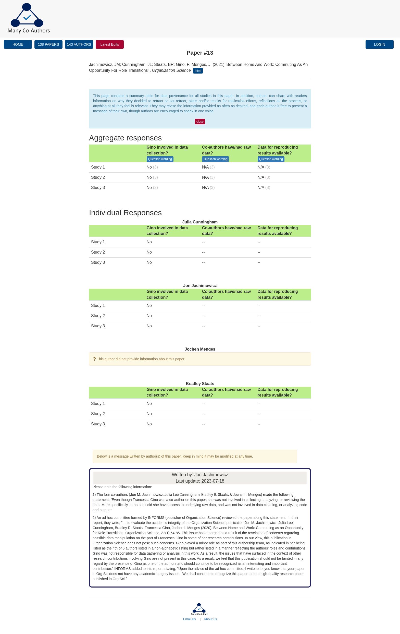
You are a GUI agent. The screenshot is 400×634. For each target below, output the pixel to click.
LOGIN (379, 44)
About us (210, 619)
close (200, 121)
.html (198, 71)
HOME (17, 44)
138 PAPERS (48, 44)
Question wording (160, 159)
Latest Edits (109, 44)
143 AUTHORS (79, 44)
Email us (189, 619)
